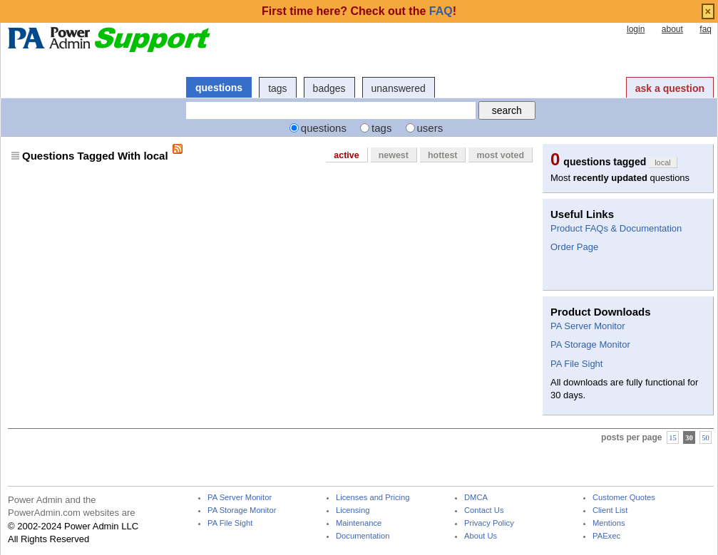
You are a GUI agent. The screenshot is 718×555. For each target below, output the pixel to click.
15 (673, 437)
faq (705, 29)
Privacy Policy (489, 523)
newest (394, 155)
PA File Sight (576, 363)
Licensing (352, 510)
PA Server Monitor (587, 326)
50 (705, 437)
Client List (610, 510)
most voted (500, 155)
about (672, 29)
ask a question (669, 88)
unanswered (398, 88)
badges (329, 88)
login (636, 29)
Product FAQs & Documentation (616, 228)
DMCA (476, 498)
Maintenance (358, 523)
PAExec (606, 536)
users (430, 128)
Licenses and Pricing (373, 498)
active (346, 155)
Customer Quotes (624, 498)
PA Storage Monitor (590, 344)
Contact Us (484, 510)
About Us (480, 536)
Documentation (362, 536)
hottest (443, 155)
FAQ (441, 11)
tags (277, 88)
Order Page (574, 247)
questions (218, 87)
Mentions (609, 523)
